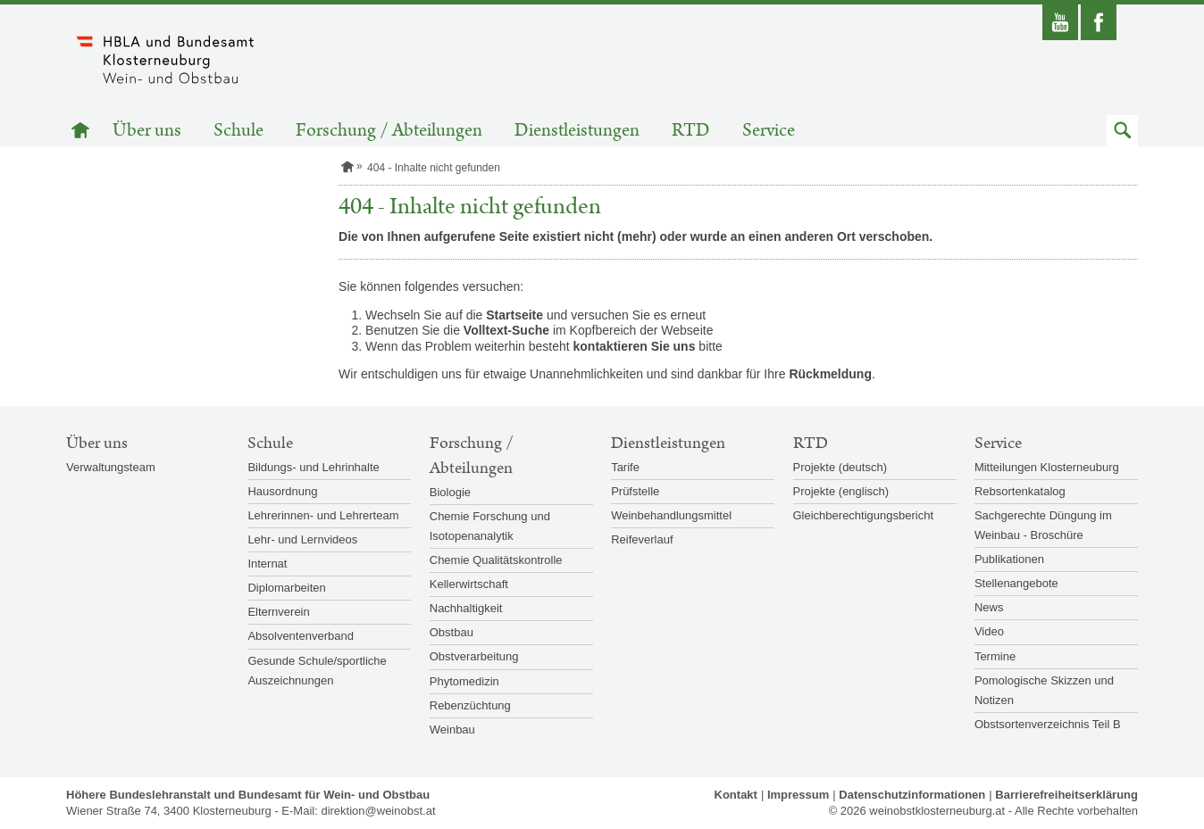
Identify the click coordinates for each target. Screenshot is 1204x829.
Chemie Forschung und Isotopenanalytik (490, 526)
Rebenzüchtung (470, 705)
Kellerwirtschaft (469, 584)
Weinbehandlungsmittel (671, 515)
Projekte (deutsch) (840, 467)
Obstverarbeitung (474, 656)
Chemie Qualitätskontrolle (496, 560)
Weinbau (452, 729)
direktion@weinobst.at (378, 810)
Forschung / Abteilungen (389, 131)
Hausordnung (282, 491)
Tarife (625, 467)
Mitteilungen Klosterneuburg (1046, 467)
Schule (238, 131)
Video (989, 631)
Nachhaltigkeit (466, 608)
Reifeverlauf (642, 539)
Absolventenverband (300, 635)
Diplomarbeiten (286, 587)
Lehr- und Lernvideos (302, 539)
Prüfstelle (635, 491)
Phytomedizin (464, 681)
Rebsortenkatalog (1020, 491)
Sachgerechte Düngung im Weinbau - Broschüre (1043, 525)
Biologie (450, 492)
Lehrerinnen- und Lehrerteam (322, 515)
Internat (267, 563)
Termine (995, 656)
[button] (1122, 130)
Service (768, 131)
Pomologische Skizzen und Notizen (1044, 690)
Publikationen (1009, 559)
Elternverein (278, 611)
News (989, 607)
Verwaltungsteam (110, 467)
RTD (691, 131)
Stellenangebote (1016, 583)
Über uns (147, 131)
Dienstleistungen (577, 131)
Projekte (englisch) (841, 491)
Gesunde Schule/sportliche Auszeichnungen (316, 670)
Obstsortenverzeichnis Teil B (1047, 724)
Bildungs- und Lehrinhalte (313, 467)
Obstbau (451, 632)
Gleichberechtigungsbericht (863, 515)
